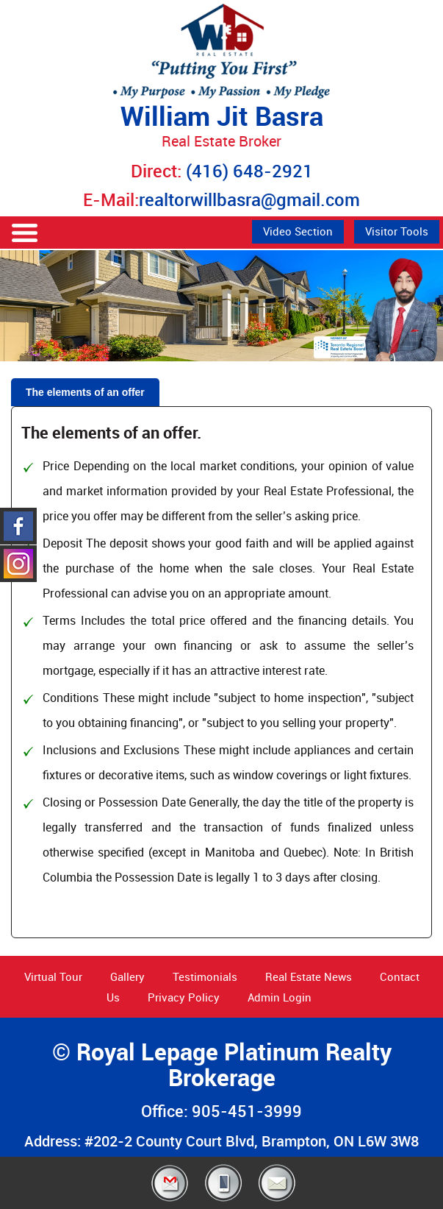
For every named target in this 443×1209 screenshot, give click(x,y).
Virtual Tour (53, 976)
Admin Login (279, 997)
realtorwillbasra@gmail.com (249, 199)
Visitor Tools (396, 231)
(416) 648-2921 (249, 170)
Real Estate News (308, 976)
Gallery (127, 976)
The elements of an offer (85, 392)
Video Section (298, 231)
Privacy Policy (184, 997)
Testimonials (205, 976)
